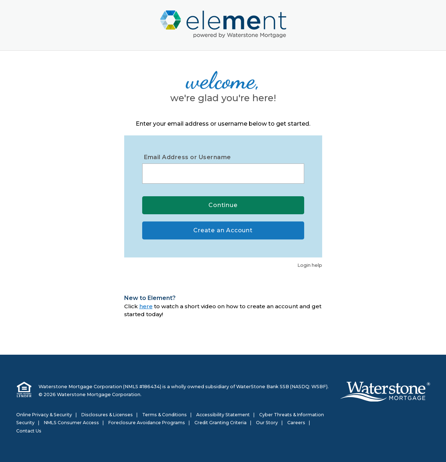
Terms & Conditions (164, 414)
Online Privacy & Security (44, 414)
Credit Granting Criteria (220, 422)
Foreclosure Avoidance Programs (146, 422)
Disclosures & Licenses (107, 414)
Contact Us (28, 431)
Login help (309, 265)
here (146, 306)
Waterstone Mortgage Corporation (80, 386)
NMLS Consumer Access (71, 422)
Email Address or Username (187, 157)
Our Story (267, 422)
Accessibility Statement (223, 414)
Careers (296, 422)
